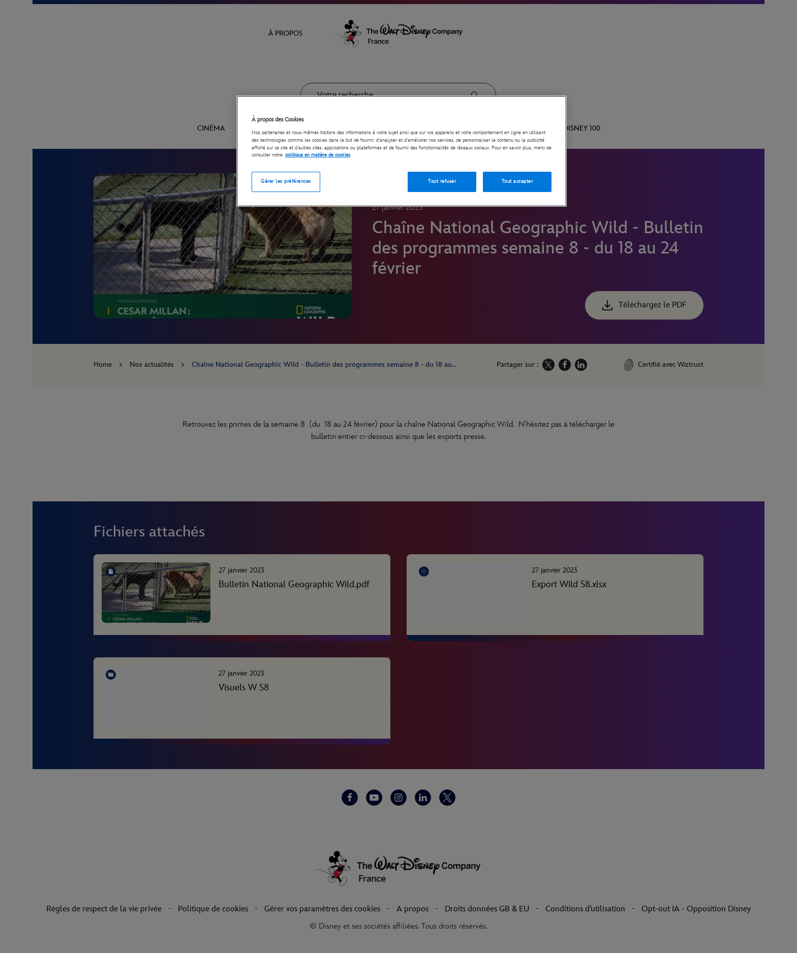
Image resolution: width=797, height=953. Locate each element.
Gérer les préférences (286, 181)
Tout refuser (442, 181)
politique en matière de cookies (317, 155)
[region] (401, 151)
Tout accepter (517, 181)
